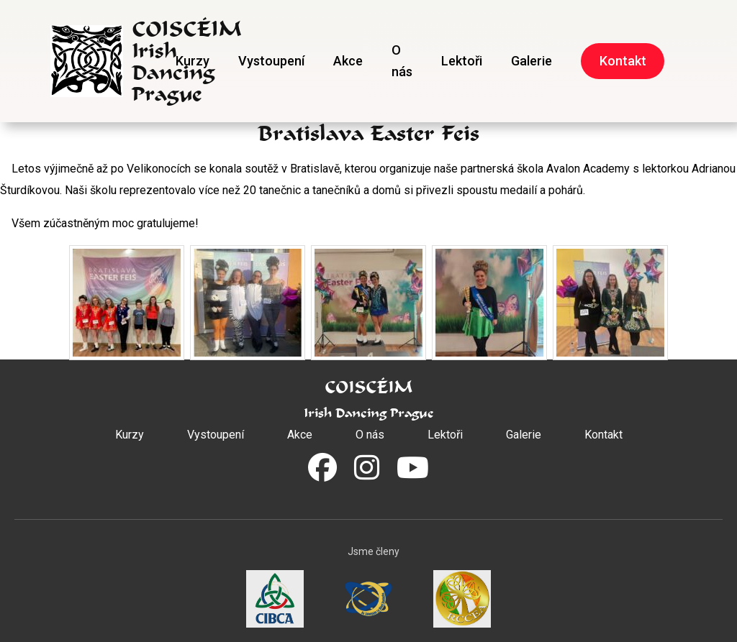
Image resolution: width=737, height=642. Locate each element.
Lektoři (461, 60)
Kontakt (623, 60)
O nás (402, 60)
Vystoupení (271, 60)
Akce (348, 60)
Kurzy (192, 60)
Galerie (531, 60)
